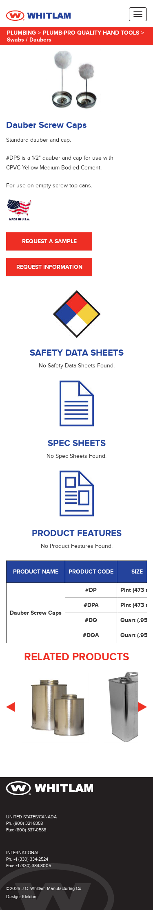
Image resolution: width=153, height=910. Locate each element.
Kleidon (29, 896)
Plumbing (21, 32)
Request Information (49, 267)
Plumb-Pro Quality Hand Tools (91, 32)
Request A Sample (49, 241)
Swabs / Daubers (29, 39)
